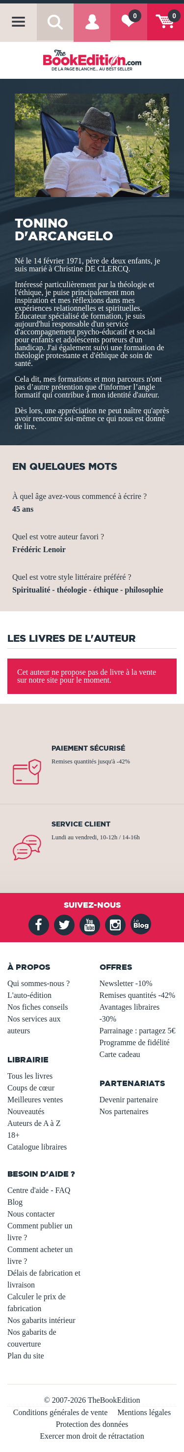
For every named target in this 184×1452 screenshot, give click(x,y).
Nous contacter (30, 1214)
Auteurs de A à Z (33, 1123)
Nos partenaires (124, 1111)
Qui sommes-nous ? (38, 983)
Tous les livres (30, 1076)
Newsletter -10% (126, 983)
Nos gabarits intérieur (41, 1320)
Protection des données (92, 1424)
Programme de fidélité (135, 1042)
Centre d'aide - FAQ (38, 1190)
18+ (13, 1135)
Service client (81, 824)
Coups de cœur (30, 1088)
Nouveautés (26, 1111)
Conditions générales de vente (60, 1412)
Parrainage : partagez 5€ (138, 1030)
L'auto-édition (29, 995)
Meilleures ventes (35, 1099)
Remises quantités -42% (138, 995)
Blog (15, 1202)
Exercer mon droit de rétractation (92, 1436)
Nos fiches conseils (37, 1007)
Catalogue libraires (37, 1147)
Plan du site (25, 1356)
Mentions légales (144, 1412)
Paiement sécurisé (88, 748)
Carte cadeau (120, 1054)
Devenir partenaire (129, 1099)
